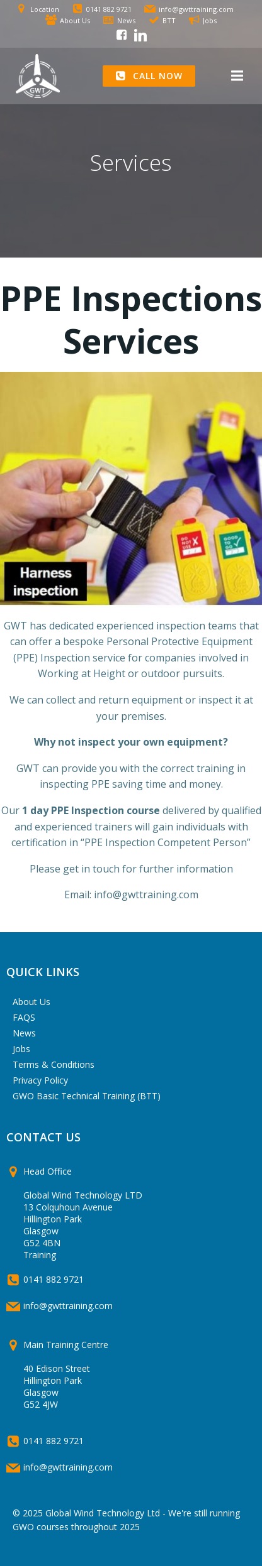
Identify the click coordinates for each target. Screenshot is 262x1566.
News (24, 1033)
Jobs (21, 1049)
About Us (31, 1002)
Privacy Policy (40, 1080)
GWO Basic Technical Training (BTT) (87, 1096)
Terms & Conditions (53, 1064)
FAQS (24, 1017)
